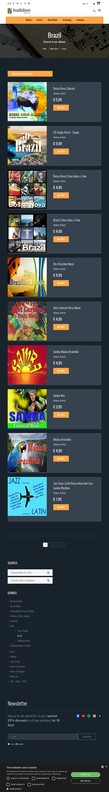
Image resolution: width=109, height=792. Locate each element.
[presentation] (27, 756)
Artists (39, 19)
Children (13, 656)
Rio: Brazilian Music (63, 263)
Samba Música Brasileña (66, 351)
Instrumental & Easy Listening (22, 611)
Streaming (67, 19)
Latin (12, 626)
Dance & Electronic (17, 666)
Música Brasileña (62, 439)
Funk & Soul (15, 661)
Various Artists (59, 93)
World (12, 651)
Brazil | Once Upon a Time (66, 220)
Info (61, 107)
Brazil (19, 635)
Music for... (14, 676)
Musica (29, 19)
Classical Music (16, 601)
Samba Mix (59, 395)
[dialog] (54, 778)
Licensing (80, 19)
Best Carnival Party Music (67, 307)
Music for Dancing (17, 671)
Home (44, 48)
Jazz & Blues (15, 606)
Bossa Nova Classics (64, 88)
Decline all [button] (85, 781)
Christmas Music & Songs (20, 645)
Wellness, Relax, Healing (19, 616)
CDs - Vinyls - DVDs (18, 681)
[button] (37, 789)
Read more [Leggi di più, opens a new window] (56, 774)
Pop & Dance (22, 630)
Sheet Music (53, 19)
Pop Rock (14, 621)
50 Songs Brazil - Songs (66, 132)
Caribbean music (23, 640)
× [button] (106, 767)
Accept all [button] (85, 774)
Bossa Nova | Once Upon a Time (69, 176)
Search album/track (22, 73)
